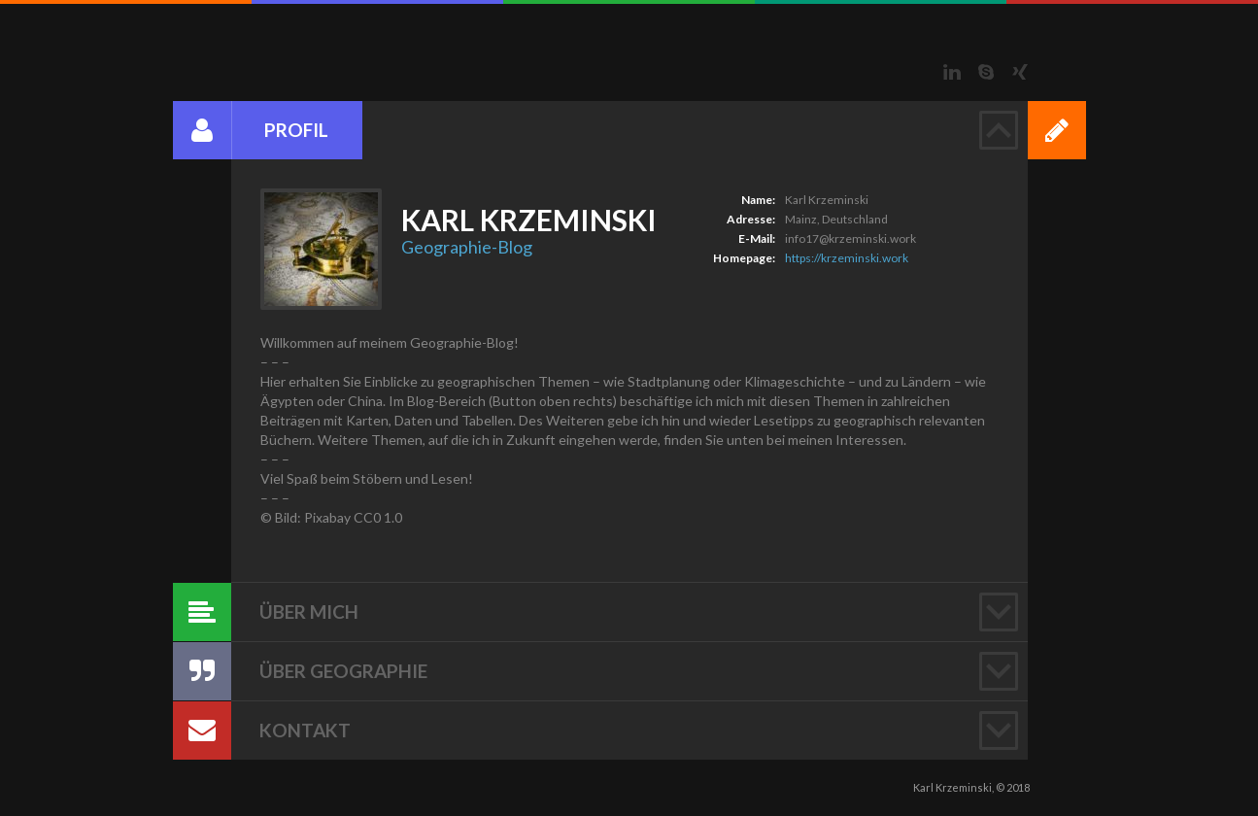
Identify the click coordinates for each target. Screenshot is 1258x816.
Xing (1020, 72)
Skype (986, 72)
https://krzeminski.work (846, 258)
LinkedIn (952, 72)
